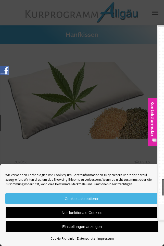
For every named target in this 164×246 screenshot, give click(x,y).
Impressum (105, 238)
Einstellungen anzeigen (82, 226)
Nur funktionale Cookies (82, 212)
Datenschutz (86, 238)
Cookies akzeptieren (82, 198)
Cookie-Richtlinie (62, 238)
